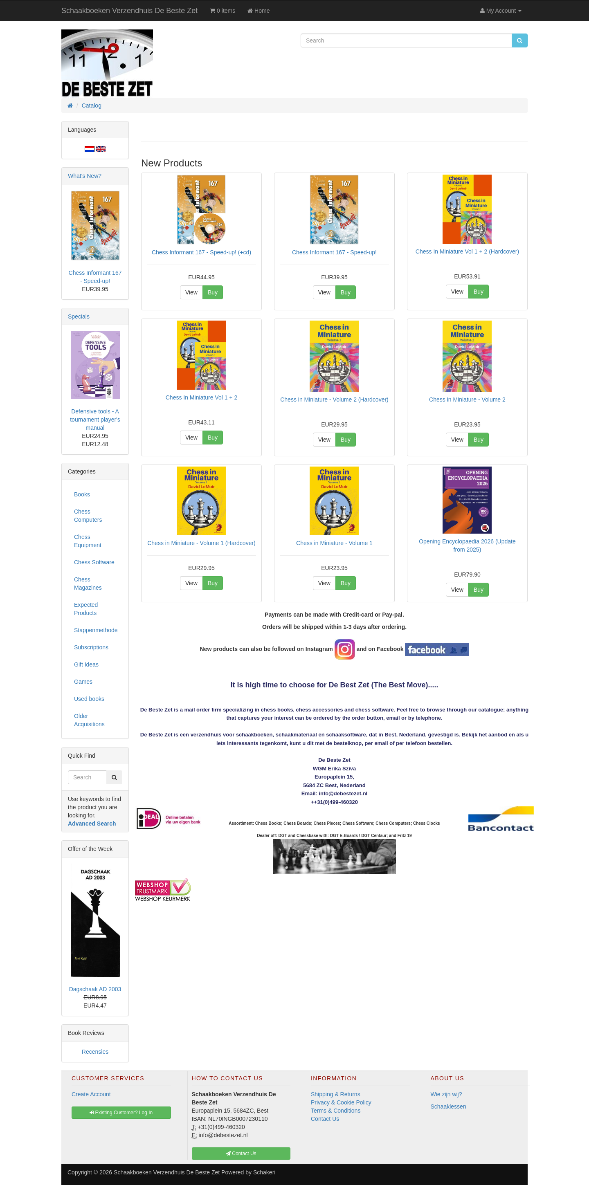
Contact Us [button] (241, 1153)
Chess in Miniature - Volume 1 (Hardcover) (201, 543)
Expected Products (86, 608)
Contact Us (325, 1118)
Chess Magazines (88, 583)
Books (82, 494)
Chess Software (94, 562)
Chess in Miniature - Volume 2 (467, 399)
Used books (89, 699)
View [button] (191, 292)
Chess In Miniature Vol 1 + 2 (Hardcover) (467, 251)
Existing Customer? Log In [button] (121, 1112)
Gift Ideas (86, 664)
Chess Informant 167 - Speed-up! (334, 252)
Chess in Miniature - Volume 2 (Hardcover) (334, 399)
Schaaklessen (448, 1106)
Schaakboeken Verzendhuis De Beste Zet (129, 11)
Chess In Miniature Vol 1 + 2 (202, 397)
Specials (79, 316)
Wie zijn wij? (446, 1094)
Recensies (95, 1051)
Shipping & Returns (335, 1094)
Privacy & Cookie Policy (341, 1102)
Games (83, 681)
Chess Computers (88, 515)
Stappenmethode (96, 630)
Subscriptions (91, 647)
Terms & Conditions (335, 1110)
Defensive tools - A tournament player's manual (95, 419)
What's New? (84, 176)
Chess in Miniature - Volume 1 (334, 543)
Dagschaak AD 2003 (95, 989)
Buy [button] (213, 292)
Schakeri (264, 1172)
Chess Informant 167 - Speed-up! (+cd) (201, 252)
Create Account (91, 1094)
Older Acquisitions (89, 720)
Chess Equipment (87, 541)
